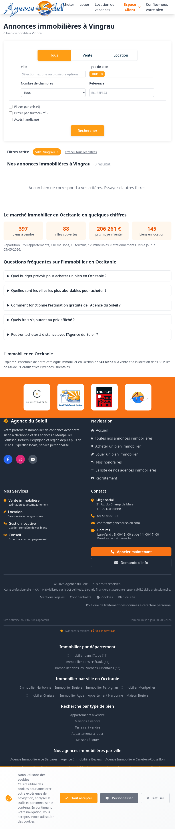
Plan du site (126, 597)
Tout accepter (78, 798)
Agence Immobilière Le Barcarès (34, 759)
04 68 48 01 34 (107, 516)
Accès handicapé (24, 119)
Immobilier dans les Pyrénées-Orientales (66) (87, 668)
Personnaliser (119, 798)
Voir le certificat (103, 631)
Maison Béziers (138, 695)
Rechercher (87, 130)
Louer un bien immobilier (114, 454)
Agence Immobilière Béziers (81, 759)
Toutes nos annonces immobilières (122, 438)
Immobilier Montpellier (138, 687)
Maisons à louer (87, 740)
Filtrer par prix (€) (24, 106)
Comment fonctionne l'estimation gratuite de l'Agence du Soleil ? (66, 305)
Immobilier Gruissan (41, 695)
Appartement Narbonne (105, 695)
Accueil (99, 430)
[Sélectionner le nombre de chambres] (53, 92)
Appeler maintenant (131, 551)
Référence (121, 89)
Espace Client (132, 7)
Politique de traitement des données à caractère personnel (128, 605)
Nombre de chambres (53, 89)
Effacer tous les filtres (81, 152)
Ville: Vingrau (47, 152)
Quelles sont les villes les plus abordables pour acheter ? (58, 290)
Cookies (105, 597)
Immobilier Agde (72, 695)
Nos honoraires (106, 462)
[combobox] (53, 74)
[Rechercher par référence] (121, 92)
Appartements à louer (87, 733)
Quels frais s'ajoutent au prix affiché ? (43, 319)
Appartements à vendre (87, 715)
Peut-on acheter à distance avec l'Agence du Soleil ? (54, 334)
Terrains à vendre (87, 727)
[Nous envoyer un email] (32, 459)
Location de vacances (104, 7)
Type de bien (121, 71)
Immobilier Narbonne (36, 687)
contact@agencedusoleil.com (118, 523)
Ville (53, 71)
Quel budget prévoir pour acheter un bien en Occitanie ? (58, 275)
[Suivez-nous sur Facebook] (8, 459)
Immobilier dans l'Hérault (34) (87, 662)
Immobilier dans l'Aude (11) (87, 655)
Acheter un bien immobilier (116, 446)
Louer (84, 4)
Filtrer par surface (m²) (28, 113)
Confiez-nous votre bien (157, 7)
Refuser (155, 798)
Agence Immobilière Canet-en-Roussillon (135, 759)
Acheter (67, 4)
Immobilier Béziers (68, 687)
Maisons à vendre (87, 721)
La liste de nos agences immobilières (124, 470)
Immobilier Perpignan (102, 687)
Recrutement (104, 478)
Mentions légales (52, 597)
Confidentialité (80, 597)
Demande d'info (131, 562)
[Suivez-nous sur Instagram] (20, 459)
